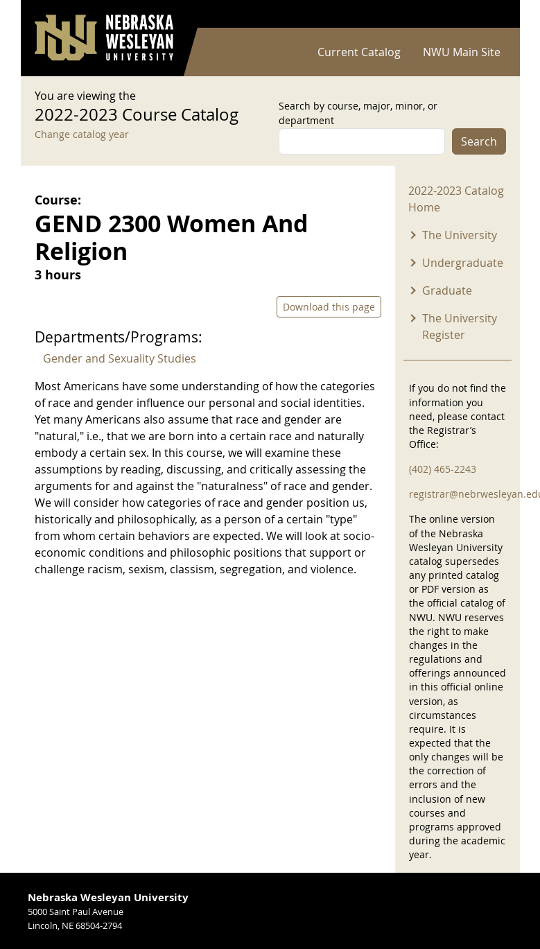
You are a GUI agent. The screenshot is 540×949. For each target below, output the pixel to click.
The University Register (459, 326)
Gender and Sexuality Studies (119, 358)
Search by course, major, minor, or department (358, 113)
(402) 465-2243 (442, 469)
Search (479, 141)
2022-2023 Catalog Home (456, 199)
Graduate (447, 290)
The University (459, 235)
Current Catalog (359, 52)
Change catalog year (82, 134)
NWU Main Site (461, 52)
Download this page (329, 306)
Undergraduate (462, 262)
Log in (488, 14)
